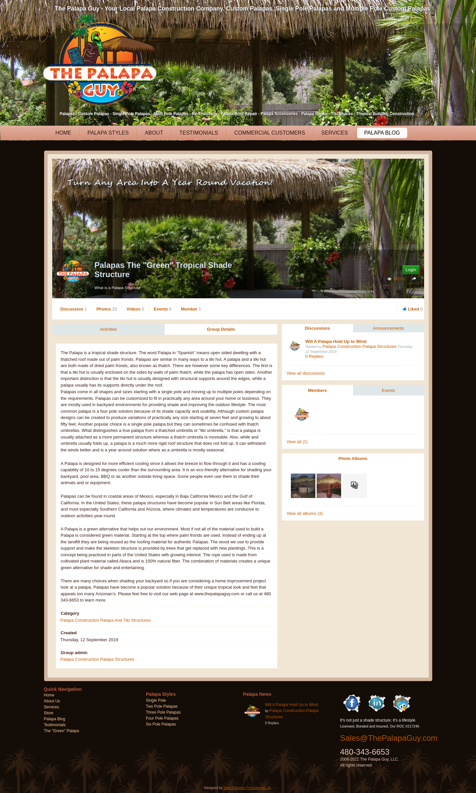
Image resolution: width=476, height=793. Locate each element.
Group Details (221, 329)
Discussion (73, 309)
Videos (135, 309)
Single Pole (156, 700)
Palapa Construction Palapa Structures (360, 346)
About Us (52, 701)
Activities (108, 329)
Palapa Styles (108, 133)
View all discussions (306, 373)
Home (63, 133)
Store (49, 713)
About (153, 133)
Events (162, 309)
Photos (107, 309)
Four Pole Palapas (162, 718)
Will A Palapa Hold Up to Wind (335, 341)
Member (191, 309)
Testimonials (198, 133)
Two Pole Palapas (162, 706)
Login (411, 269)
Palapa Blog (382, 133)
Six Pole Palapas (161, 724)
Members (317, 390)
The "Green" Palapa (61, 731)
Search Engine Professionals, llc (247, 788)
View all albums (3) (305, 513)
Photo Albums (353, 458)
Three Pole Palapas (163, 712)
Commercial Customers (269, 133)
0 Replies (314, 356)
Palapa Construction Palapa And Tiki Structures (105, 620)
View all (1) (297, 441)
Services (334, 133)
